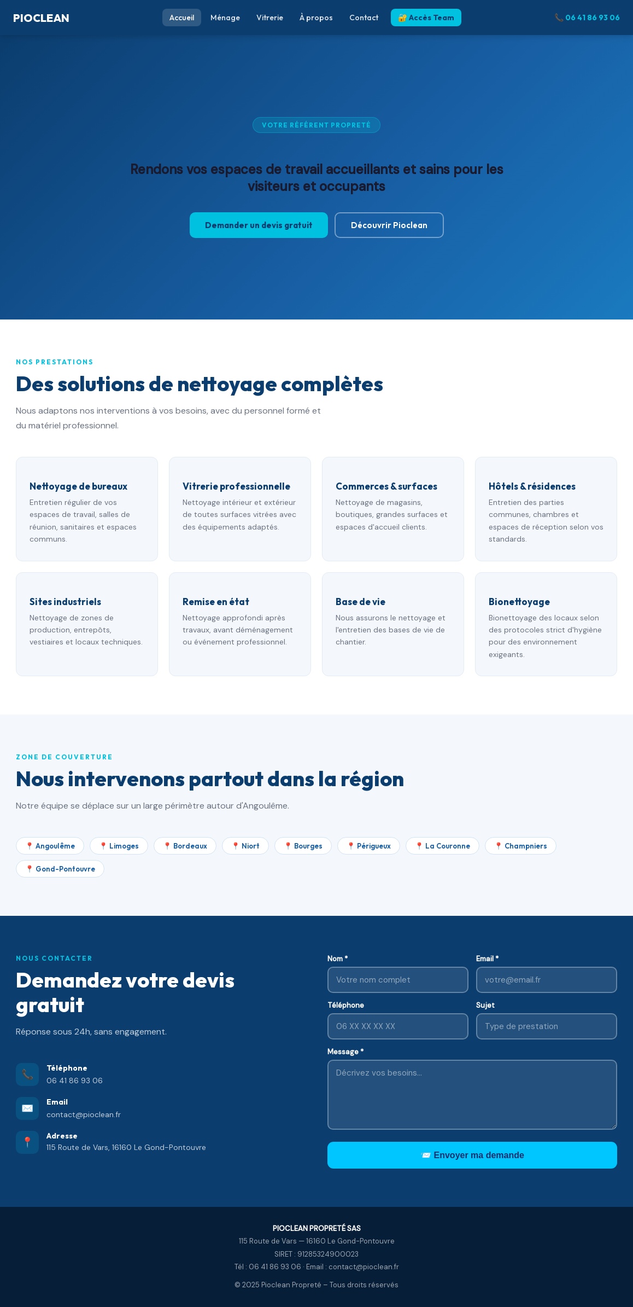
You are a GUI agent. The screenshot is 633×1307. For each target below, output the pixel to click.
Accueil (181, 17)
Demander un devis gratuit (259, 225)
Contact (363, 17)
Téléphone (345, 1005)
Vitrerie (269, 17)
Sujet (485, 1005)
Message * (345, 1051)
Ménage (225, 17)
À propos (316, 17)
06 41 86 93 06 (74, 1080)
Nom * (337, 958)
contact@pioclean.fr (83, 1114)
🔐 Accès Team (426, 17)
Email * (487, 958)
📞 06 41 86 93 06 (587, 17)
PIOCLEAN (41, 17)
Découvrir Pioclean (389, 225)
